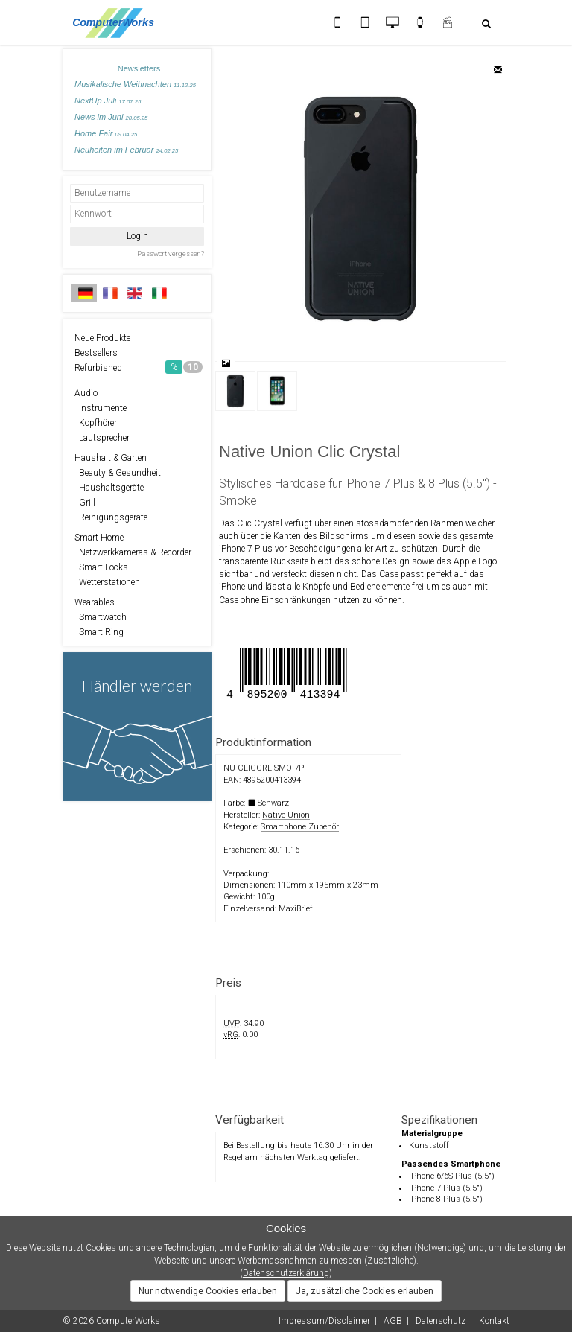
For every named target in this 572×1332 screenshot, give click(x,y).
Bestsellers (96, 353)
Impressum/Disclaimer (324, 1321)
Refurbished (138, 367)
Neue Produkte (102, 338)
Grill (84, 502)
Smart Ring (99, 632)
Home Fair (105, 133)
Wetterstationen (107, 582)
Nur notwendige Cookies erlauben (208, 1291)
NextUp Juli (107, 100)
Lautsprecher (102, 438)
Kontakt (494, 1321)
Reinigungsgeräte (110, 517)
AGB (393, 1321)
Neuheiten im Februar (126, 149)
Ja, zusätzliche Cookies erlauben (364, 1291)
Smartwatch (100, 617)
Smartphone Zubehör (300, 827)
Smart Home (99, 537)
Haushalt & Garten (110, 458)
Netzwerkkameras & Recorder (132, 552)
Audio (86, 393)
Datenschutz (440, 1321)
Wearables (94, 602)
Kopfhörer (95, 423)
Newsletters (139, 68)
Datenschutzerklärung (286, 1273)
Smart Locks (101, 567)
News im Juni (110, 116)
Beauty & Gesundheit (117, 473)
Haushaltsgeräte (109, 487)
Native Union (286, 815)
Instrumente (100, 408)
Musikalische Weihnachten (135, 84)
